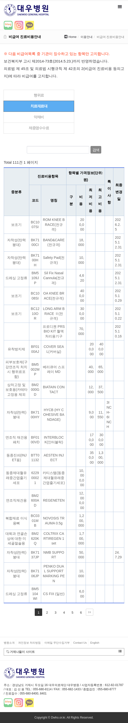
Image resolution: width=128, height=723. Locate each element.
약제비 (39, 117)
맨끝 (89, 612)
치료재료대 (39, 106)
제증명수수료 (39, 128)
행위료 (39, 95)
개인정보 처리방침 (29, 642)
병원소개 (9, 642)
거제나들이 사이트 (64, 652)
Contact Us (80, 642)
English (94, 642)
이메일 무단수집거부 (57, 642)
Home (72, 37)
